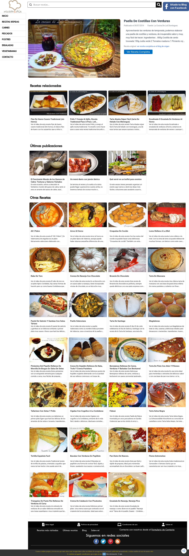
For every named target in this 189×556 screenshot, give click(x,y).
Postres (6, 39)
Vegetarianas (9, 51)
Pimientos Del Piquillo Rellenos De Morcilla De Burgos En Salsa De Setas (47, 367)
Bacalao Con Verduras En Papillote (85, 456)
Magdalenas (154, 321)
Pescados (7, 33)
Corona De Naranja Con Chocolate (85, 276)
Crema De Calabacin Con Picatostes (86, 501)
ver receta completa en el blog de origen (153, 46)
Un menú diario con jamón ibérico (85, 179)
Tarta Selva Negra (157, 411)
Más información (111, 554)
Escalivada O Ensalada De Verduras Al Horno (165, 120)
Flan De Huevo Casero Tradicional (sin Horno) (47, 120)
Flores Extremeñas (157, 456)
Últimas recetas (70, 530)
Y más (120, 554)
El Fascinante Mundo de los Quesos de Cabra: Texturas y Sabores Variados (48, 180)
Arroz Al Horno (76, 231)
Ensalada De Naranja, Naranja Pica (125, 501)
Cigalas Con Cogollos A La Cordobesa (86, 411)
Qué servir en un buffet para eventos (126, 179)
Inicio (5, 16)
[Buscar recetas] (92, 5)
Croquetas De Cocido (119, 231)
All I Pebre (35, 231)
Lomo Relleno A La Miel (159, 231)
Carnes (6, 28)
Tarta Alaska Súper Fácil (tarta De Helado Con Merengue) (124, 120)
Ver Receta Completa (138, 51)
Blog (84, 530)
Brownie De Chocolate (119, 276)
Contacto (7, 57)
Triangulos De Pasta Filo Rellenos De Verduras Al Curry (47, 502)
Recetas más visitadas (48, 530)
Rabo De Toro (37, 276)
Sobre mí (95, 530)
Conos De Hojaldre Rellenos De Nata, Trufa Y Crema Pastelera (86, 367)
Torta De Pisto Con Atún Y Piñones (164, 366)
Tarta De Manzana (157, 276)
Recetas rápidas (10, 22)
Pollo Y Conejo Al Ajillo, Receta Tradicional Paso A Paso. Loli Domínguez (83, 120)
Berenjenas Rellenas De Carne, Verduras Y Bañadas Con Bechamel (125, 367)
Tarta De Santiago (117, 321)
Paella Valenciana (78, 321)
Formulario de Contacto (163, 530)
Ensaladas (7, 45)
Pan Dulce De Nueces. (119, 456)
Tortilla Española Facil (40, 456)
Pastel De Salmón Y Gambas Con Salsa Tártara (48, 322)
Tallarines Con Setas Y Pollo (43, 411)
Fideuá (113, 411)
